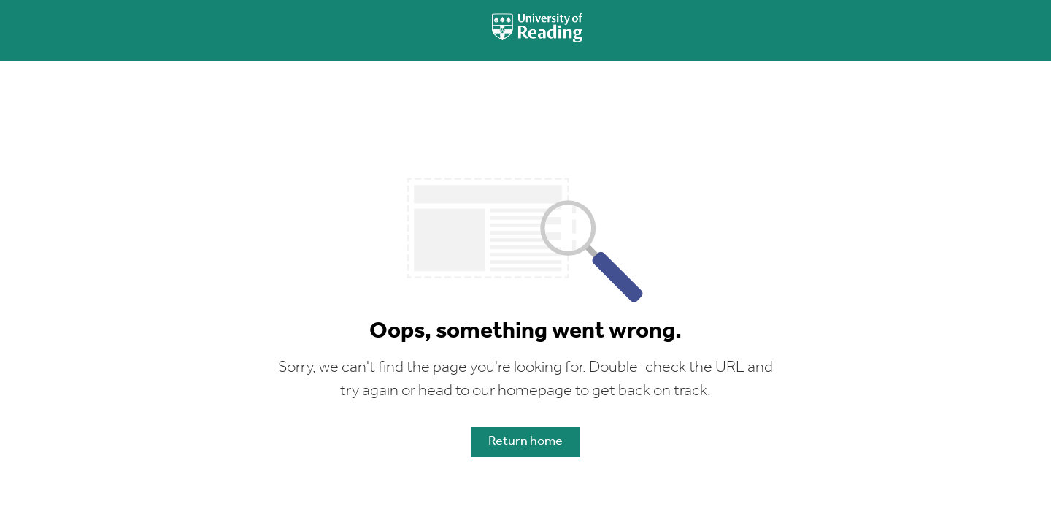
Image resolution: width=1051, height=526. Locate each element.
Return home (525, 442)
